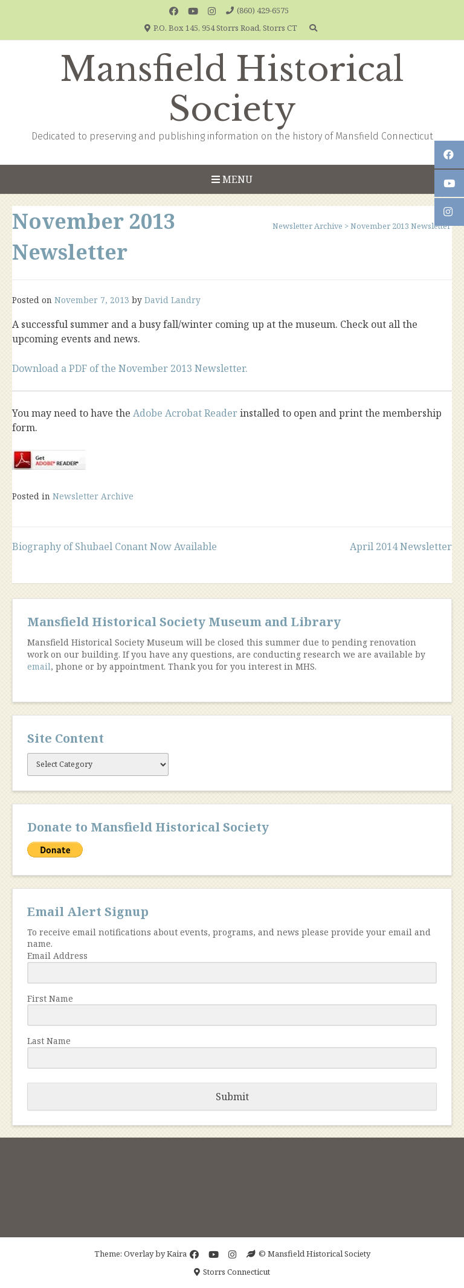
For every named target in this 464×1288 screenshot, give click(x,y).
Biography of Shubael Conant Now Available (114, 546)
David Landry (172, 300)
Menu (232, 179)
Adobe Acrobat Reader (185, 413)
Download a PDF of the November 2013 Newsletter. (130, 368)
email (39, 666)
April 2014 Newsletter (401, 546)
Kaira (177, 1253)
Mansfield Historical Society (232, 89)
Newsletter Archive (93, 496)
